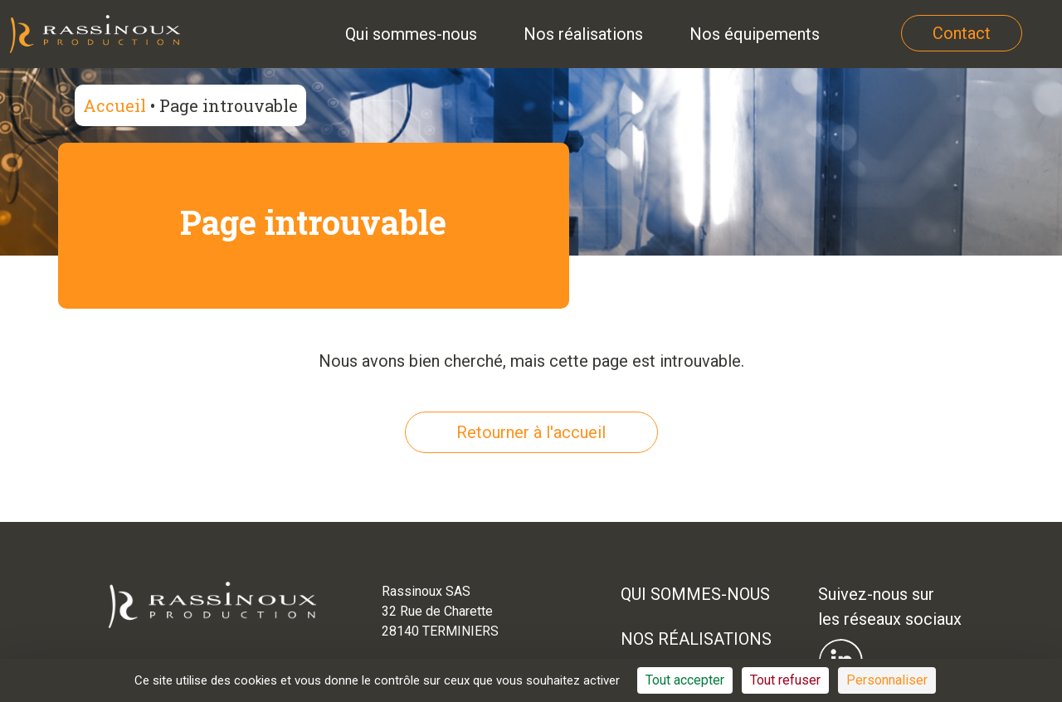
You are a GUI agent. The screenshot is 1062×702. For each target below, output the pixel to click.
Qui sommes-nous (695, 594)
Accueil (114, 105)
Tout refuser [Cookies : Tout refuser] (785, 680)
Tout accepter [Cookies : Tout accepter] (684, 680)
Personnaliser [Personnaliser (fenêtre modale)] (887, 680)
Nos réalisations (696, 639)
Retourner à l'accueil (531, 432)
